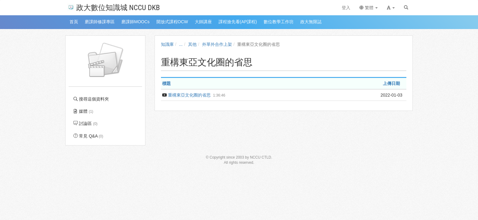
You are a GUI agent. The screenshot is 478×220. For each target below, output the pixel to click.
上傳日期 (391, 83)
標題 (166, 83)
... (181, 44)
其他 (192, 44)
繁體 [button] (368, 7)
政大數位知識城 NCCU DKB (113, 7)
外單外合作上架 (217, 44)
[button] (390, 7)
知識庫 (167, 44)
